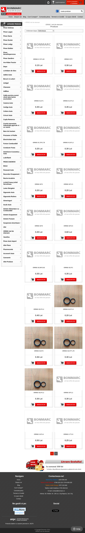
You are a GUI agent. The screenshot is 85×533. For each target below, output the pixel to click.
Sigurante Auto (8, 192)
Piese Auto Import (9, 241)
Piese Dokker (8, 48)
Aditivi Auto (7, 75)
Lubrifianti (7, 158)
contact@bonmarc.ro (58, 491)
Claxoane (6, 87)
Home (11, 17)
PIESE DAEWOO (9, 162)
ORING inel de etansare (8, 232)
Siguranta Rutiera (9, 196)
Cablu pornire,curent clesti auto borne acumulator (11, 97)
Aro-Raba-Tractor (9, 62)
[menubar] (46, 16)
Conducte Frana (9, 148)
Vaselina (6, 237)
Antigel (6, 83)
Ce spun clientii (71, 17)
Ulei (4, 227)
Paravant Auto (8, 170)
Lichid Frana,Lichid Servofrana (10, 183)
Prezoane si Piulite (10, 135)
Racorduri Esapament (11, 174)
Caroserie (7, 257)
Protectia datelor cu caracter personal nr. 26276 (19, 523)
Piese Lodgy (7, 44)
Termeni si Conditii (57, 17)
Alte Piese (7, 245)
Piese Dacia (7, 36)
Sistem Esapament (10, 215)
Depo (5, 66)
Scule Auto (7, 205)
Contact (80, 17)
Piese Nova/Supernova (9, 53)
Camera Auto (8, 103)
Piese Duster (8, 40)
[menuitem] (11, 16)
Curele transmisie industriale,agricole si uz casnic (11, 125)
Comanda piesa (44, 17)
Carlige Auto (8, 107)
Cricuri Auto (7, 115)
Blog (24, 17)
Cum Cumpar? (33, 17)
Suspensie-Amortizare (11, 223)
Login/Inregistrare (59, 2)
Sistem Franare (8, 219)
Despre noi (18, 17)
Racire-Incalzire (9, 178)
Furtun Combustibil (10, 143)
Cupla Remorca (9, 119)
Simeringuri (7, 200)
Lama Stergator (9, 188)
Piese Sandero (8, 58)
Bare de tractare (9, 131)
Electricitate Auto (9, 139)
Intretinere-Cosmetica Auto (11, 152)
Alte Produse (8, 262)
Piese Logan (7, 32)
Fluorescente (8, 249)
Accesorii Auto (8, 253)
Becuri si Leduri (9, 79)
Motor (5, 166)
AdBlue (6, 91)
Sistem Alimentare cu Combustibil (11, 209)
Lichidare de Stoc (9, 71)
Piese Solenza (8, 28)
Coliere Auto (8, 111)
